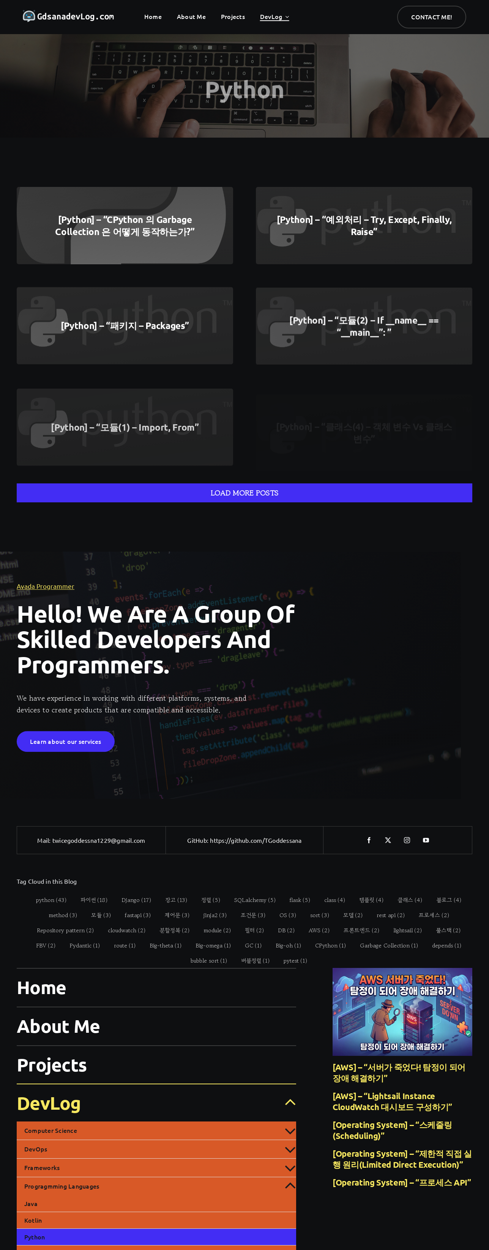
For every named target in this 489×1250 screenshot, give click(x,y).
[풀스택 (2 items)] (444, 930)
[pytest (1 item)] (291, 960)
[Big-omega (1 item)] (209, 945)
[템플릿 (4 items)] (367, 899)
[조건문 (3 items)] (248, 914)
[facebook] (369, 840)
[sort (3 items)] (315, 914)
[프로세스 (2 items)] (429, 914)
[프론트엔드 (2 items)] (357, 930)
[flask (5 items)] (296, 899)
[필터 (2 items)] (250, 930)
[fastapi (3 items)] (133, 914)
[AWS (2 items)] (315, 930)
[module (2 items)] (213, 930)
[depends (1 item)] (442, 945)
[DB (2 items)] (282, 930)
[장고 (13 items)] (172, 899)
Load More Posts (244, 493)
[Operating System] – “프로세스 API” (402, 1182)
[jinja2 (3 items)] (210, 914)
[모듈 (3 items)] (97, 914)
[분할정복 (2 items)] (170, 930)
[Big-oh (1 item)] (284, 945)
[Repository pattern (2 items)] (61, 930)
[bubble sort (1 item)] (204, 960)
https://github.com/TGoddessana (255, 840)
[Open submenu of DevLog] (285, 1102)
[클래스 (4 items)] (405, 899)
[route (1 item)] (121, 945)
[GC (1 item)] (249, 945)
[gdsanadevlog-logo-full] (68, 13)
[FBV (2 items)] (41, 945)
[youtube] (426, 840)
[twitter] (388, 840)
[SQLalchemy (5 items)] (251, 899)
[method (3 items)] (58, 914)
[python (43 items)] (47, 899)
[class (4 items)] (330, 899)
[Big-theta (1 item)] (162, 945)
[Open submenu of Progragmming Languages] (290, 1186)
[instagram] (407, 840)
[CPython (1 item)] (326, 945)
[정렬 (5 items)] (206, 899)
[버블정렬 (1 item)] (251, 960)
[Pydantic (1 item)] (80, 945)
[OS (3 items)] (283, 914)
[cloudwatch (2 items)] (122, 930)
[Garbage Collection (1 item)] (385, 945)
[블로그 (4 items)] (444, 899)
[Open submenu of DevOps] (290, 1149)
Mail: (44, 840)
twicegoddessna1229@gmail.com (98, 840)
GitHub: (198, 840)
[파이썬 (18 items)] (89, 899)
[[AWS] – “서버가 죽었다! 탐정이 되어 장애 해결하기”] (402, 1012)
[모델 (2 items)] (348, 914)
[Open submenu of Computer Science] (290, 1130)
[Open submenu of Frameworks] (290, 1168)
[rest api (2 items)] (386, 914)
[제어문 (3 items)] (172, 914)
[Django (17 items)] (132, 899)
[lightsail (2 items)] (403, 930)
